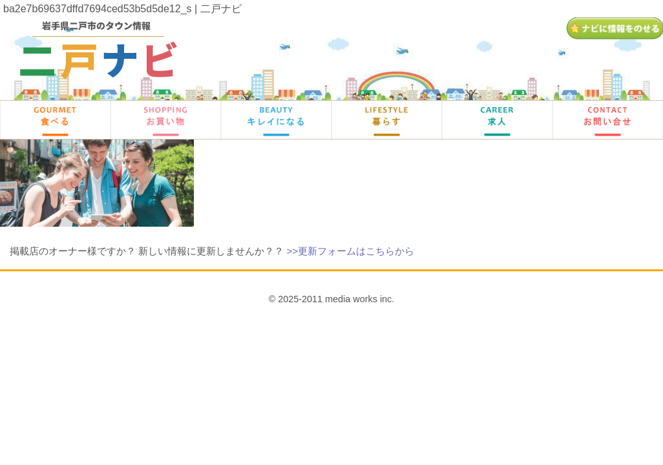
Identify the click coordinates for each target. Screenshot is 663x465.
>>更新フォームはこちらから (350, 250)
